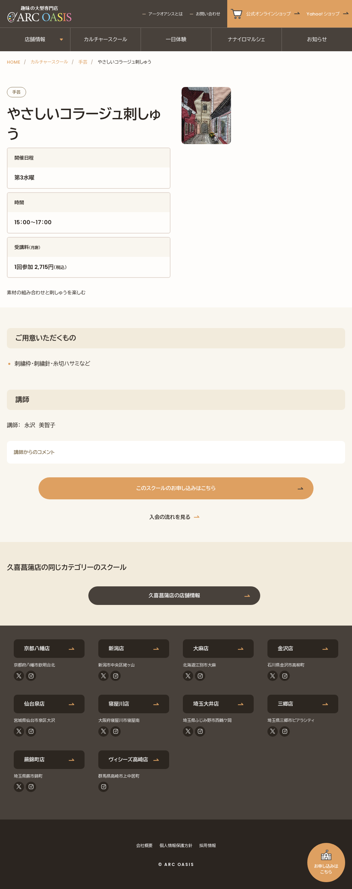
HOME (13, 62)
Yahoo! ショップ (323, 14)
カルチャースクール (105, 39)
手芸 (82, 62)
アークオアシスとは (165, 14)
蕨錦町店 (34, 759)
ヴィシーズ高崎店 (128, 759)
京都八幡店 (37, 648)
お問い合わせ (208, 14)
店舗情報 (35, 39)
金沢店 (285, 648)
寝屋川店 (119, 703)
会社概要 (144, 845)
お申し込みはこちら (326, 869)
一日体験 (176, 39)
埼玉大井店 (206, 703)
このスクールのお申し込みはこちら (176, 488)
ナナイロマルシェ (246, 39)
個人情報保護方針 (176, 845)
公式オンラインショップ (268, 14)
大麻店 (201, 648)
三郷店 (285, 703)
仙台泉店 (34, 703)
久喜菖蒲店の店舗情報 (174, 595)
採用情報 (207, 845)
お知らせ (317, 39)
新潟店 (116, 648)
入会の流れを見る (169, 517)
